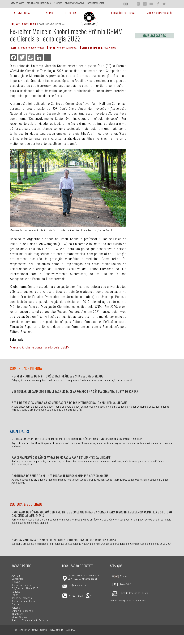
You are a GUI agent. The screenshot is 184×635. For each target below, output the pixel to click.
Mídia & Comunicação (159, 15)
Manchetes (18, 578)
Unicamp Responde (22, 610)
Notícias (16, 591)
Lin (144, 3)
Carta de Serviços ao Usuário (129, 593)
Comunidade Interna (26, 368)
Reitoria (16, 607)
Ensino (49, 15)
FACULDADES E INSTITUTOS (39, 3)
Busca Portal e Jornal (23, 601)
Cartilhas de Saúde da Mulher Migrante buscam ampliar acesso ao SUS (60, 475)
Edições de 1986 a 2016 (25, 588)
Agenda (16, 575)
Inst (139, 3)
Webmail (119, 576)
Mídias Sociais (19, 617)
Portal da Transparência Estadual (30, 620)
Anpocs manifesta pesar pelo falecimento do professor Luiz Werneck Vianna (64, 539)
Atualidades (19, 431)
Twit (164, 3)
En (125, 3)
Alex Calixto (110, 47)
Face (158, 3)
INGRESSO (58, 3)
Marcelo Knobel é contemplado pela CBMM (40, 347)
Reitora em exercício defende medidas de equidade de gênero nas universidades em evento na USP (77, 439)
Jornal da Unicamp (22, 585)
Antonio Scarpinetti (67, 47)
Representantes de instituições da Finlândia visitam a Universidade (57, 376)
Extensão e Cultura (122, 15)
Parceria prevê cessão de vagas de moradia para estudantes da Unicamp (61, 457)
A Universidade (23, 15)
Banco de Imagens (22, 598)
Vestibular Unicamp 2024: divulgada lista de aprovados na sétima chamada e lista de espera (75, 391)
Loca (132, 3)
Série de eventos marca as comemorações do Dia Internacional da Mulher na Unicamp (70, 402)
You (151, 3)
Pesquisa (70, 15)
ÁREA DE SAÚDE (17, 3)
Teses (15, 594)
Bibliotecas (18, 614)
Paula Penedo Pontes (32, 47)
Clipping (16, 582)
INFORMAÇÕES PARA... (96, 3)
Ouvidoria (17, 604)
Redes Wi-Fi (120, 584)
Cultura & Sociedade (26, 504)
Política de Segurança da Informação (128, 600)
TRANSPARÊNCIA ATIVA (74, 3)
